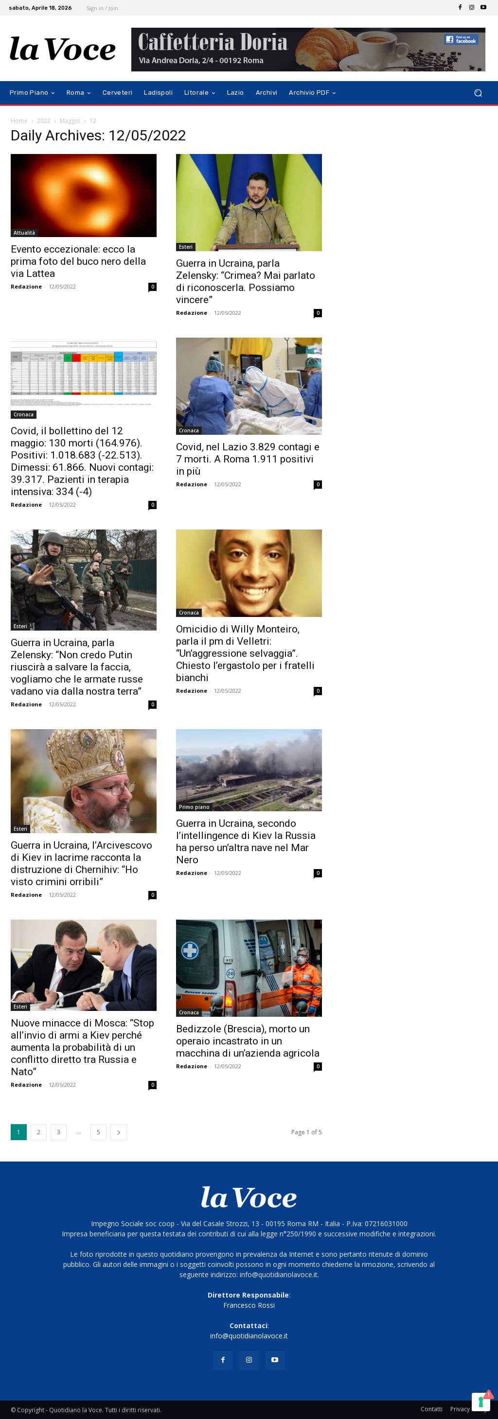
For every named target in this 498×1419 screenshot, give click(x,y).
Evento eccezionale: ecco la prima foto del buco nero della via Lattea (78, 261)
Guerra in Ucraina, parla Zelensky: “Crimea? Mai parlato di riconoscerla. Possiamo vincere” (245, 281)
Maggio (70, 121)
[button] (477, 93)
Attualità (24, 232)
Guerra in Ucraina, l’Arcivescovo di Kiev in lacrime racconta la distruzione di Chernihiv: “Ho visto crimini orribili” (81, 863)
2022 (44, 121)
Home (19, 121)
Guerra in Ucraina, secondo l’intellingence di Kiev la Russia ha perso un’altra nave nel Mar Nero (246, 842)
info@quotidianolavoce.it (249, 1335)
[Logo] (63, 48)
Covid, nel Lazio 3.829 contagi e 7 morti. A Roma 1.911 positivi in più (248, 459)
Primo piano (194, 807)
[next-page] (118, 1132)
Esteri (186, 246)
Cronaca (24, 414)
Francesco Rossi (249, 1305)
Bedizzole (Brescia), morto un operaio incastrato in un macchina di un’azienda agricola (248, 1041)
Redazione (26, 286)
